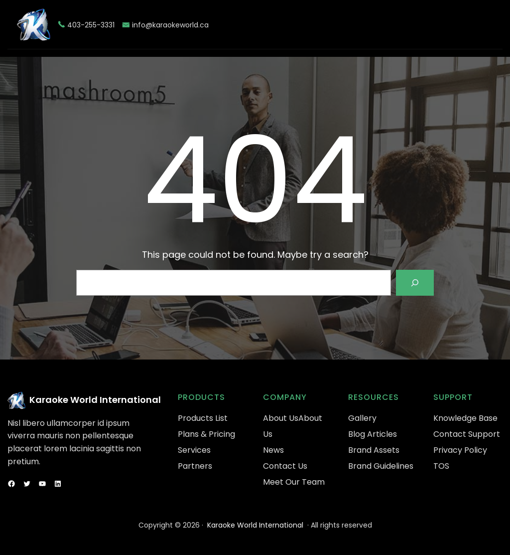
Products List (203, 418)
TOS (441, 466)
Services (194, 450)
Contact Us (285, 466)
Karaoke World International (95, 399)
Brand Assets (373, 450)
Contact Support (466, 434)
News (273, 450)
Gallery (362, 418)
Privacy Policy (460, 450)
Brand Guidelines (380, 466)
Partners (195, 466)
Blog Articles (372, 434)
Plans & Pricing (206, 434)
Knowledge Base (465, 418)
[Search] (415, 283)
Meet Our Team (294, 482)
